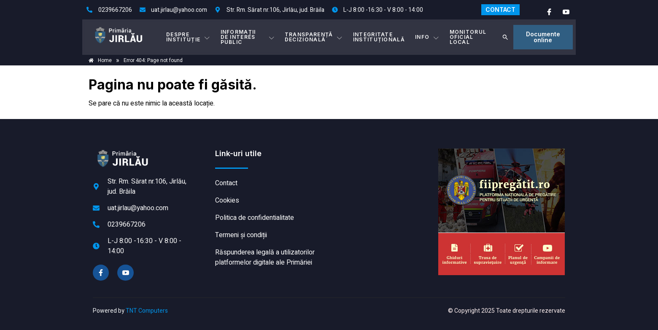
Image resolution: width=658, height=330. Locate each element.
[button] (505, 37)
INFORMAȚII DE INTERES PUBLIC (248, 37)
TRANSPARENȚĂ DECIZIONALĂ (314, 37)
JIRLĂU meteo (382, 180)
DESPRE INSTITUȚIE (188, 37)
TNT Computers (147, 310)
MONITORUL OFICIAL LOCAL (468, 37)
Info (427, 37)
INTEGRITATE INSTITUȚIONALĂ (379, 37)
